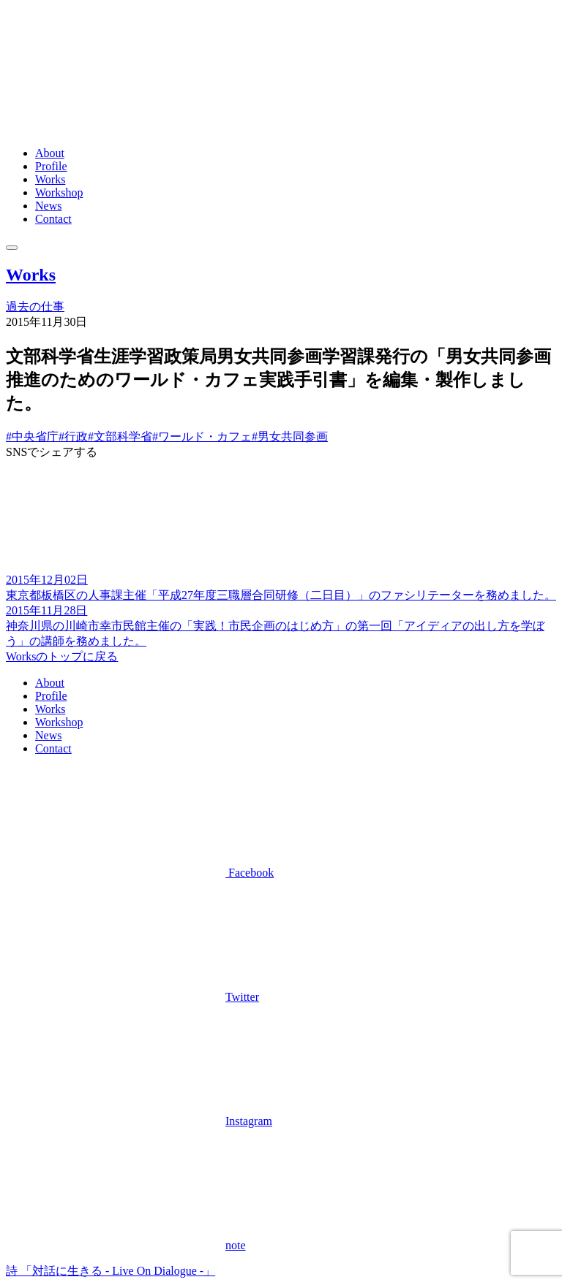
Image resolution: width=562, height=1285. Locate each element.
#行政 (73, 436)
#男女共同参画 (290, 436)
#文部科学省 (120, 436)
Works (50, 179)
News (48, 205)
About (49, 153)
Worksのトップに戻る (62, 656)
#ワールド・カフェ (202, 436)
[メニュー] (12, 247)
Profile (51, 166)
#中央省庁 (32, 436)
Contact (53, 219)
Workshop (59, 192)
